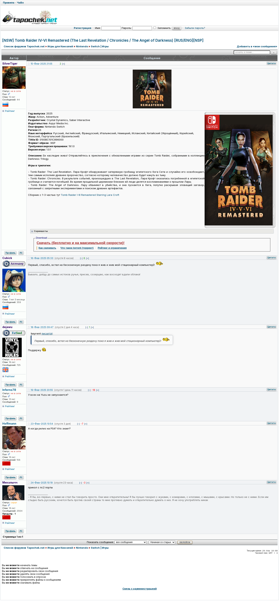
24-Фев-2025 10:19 (42, 482)
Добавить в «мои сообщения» (257, 46)
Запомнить (162, 27)
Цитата (271, 63)
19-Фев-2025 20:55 (42, 390)
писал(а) (47, 333)
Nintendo (82, 46)
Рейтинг (10, 110)
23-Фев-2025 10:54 (42, 423)
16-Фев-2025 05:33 (42, 258)
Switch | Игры (100, 46)
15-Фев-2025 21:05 (41, 63)
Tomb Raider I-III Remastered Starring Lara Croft (90, 194)
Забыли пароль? (195, 27)
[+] (63, 63)
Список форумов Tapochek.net (24, 46)
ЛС (21, 252)
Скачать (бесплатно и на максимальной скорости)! (81, 243)
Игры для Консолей (60, 46)
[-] (81, 258)
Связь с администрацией (139, 588)
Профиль (10, 252)
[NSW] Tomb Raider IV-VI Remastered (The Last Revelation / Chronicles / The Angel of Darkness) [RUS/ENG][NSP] (102, 40)
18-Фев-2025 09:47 (42, 327)
